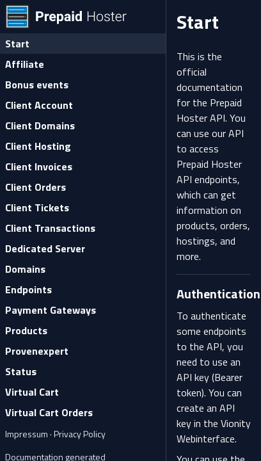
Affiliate (24, 64)
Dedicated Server (45, 248)
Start (17, 43)
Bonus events (36, 84)
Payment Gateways (50, 310)
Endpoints (28, 289)
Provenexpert (36, 351)
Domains (25, 269)
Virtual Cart (32, 392)
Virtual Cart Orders (49, 412)
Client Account (39, 105)
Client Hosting (38, 146)
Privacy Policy (80, 434)
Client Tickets (37, 207)
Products (26, 330)
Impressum (27, 434)
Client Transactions (50, 228)
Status (20, 371)
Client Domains (40, 125)
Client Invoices (38, 166)
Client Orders (35, 187)
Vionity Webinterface (214, 431)
